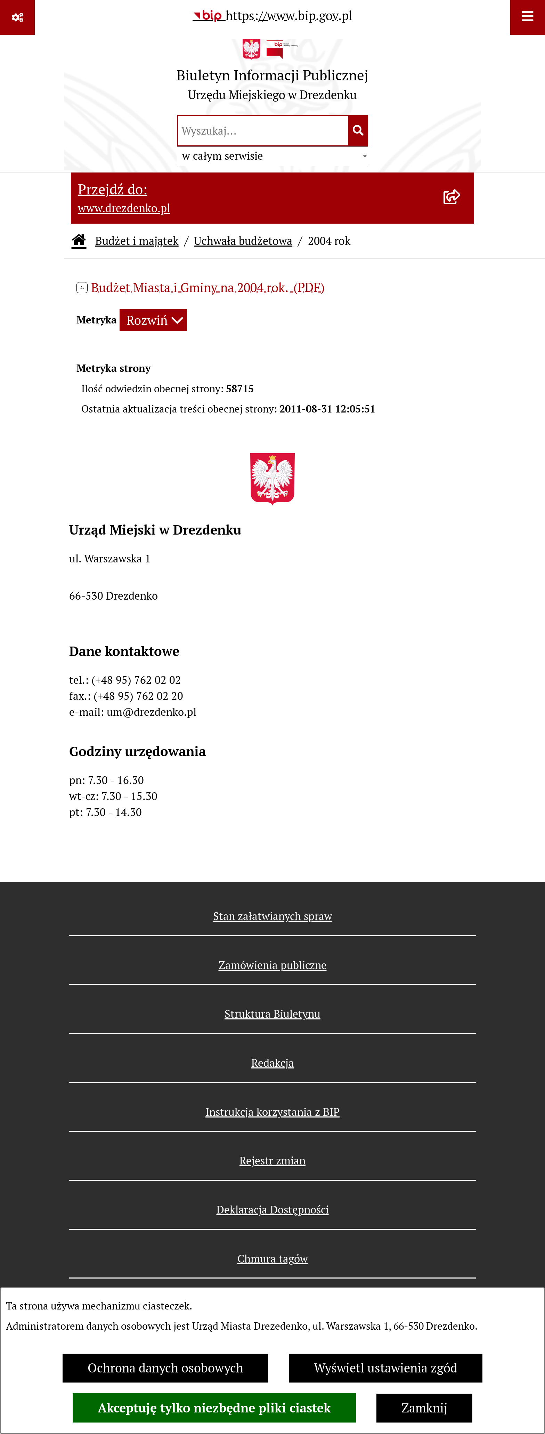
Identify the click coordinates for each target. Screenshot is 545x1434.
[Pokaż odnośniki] (17, 17)
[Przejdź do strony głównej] (272, 73)
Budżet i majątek (137, 241)
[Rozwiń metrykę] (153, 320)
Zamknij (424, 1408)
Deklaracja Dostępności (273, 1210)
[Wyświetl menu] (527, 17)
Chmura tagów (272, 1259)
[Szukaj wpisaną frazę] (358, 130)
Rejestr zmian (272, 1161)
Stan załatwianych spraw (272, 916)
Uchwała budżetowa (243, 241)
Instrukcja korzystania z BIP (272, 1112)
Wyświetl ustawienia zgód (385, 1368)
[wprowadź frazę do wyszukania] (263, 130)
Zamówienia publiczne (273, 965)
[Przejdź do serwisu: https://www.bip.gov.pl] (272, 16)
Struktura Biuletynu (272, 1014)
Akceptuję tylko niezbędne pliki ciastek (214, 1408)
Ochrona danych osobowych (165, 1368)
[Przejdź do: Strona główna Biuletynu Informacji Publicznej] (79, 241)
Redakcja (272, 1063)
